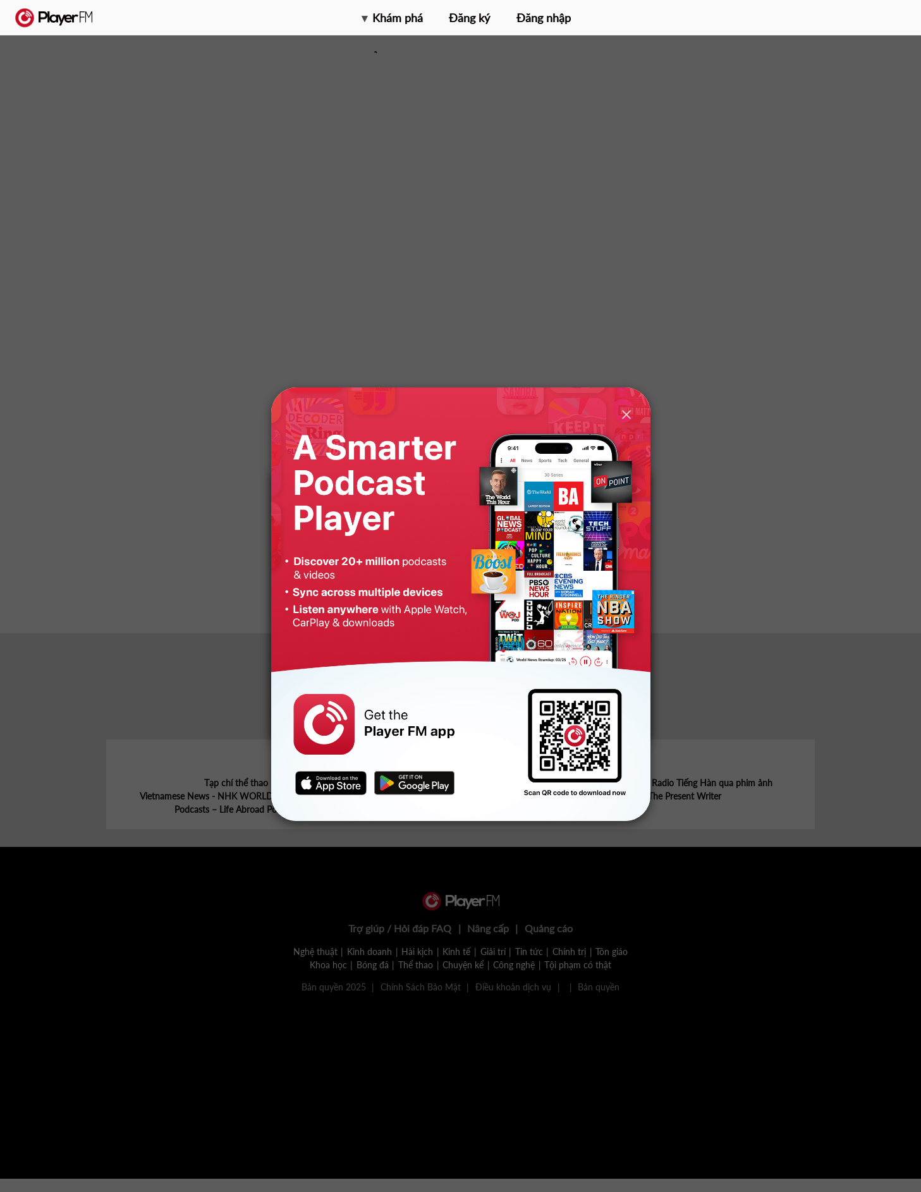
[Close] (626, 414)
